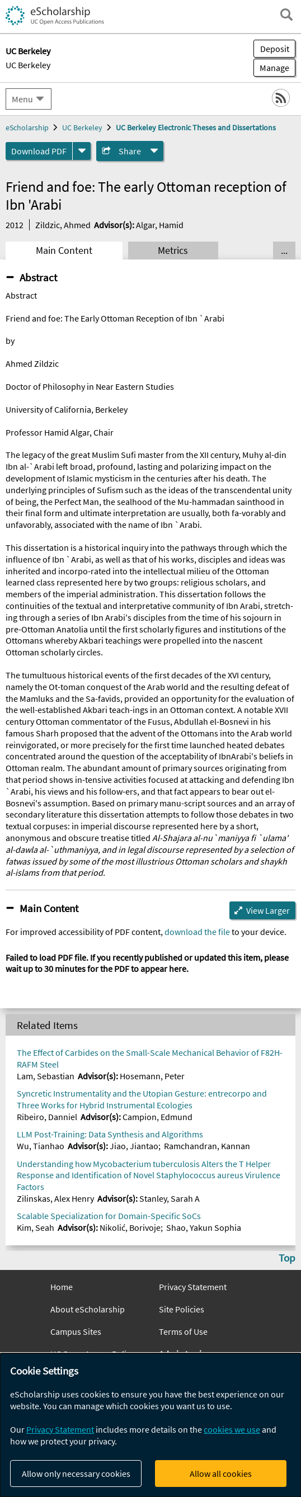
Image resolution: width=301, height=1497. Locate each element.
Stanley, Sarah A (169, 1198)
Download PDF (39, 151)
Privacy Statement (193, 1286)
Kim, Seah (35, 1227)
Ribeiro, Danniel (47, 1116)
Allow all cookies (221, 1473)
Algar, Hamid (160, 224)
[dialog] (150, 1425)
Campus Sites (75, 1331)
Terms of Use (183, 1331)
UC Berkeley (28, 64)
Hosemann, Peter (152, 1076)
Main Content (64, 250)
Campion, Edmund (157, 1116)
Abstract (38, 277)
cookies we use (232, 1429)
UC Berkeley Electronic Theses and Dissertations (196, 127)
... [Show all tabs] (284, 250)
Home (61, 1286)
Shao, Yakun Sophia (203, 1227)
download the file (197, 931)
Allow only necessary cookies (76, 1473)
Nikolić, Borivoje (130, 1227)
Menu (22, 99)
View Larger (268, 910)
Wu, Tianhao (40, 1145)
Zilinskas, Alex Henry (55, 1198)
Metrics (173, 250)
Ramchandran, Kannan (207, 1145)
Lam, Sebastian (45, 1076)
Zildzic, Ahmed (63, 224)
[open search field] (286, 14)
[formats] (82, 151)
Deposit (274, 48)
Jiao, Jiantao (134, 1145)
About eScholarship (87, 1309)
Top (287, 1257)
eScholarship (27, 127)
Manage (271, 67)
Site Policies (181, 1309)
